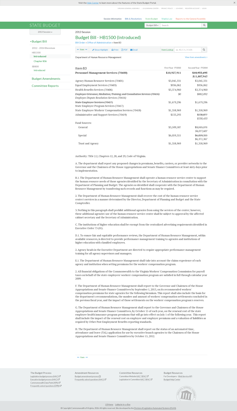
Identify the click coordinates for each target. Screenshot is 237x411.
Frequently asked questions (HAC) (89, 379)
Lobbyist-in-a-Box (122, 404)
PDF (124, 50)
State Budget (151, 19)
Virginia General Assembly (129, 8)
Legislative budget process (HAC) (44, 376)
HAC (138, 376)
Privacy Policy (167, 8)
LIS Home (109, 404)
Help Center (93, 3)
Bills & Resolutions (133, 19)
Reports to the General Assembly (191, 19)
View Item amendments (196, 57)
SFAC (144, 376)
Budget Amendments (46, 78)
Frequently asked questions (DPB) (44, 386)
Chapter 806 (40, 61)
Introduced (40, 56)
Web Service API (185, 376)
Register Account (192, 8)
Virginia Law (166, 19)
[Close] (234, 3)
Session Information (113, 19)
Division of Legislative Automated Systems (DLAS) (155, 408)
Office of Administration (99, 42)
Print (115, 50)
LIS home (179, 8)
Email (134, 50)
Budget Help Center (172, 379)
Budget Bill (152, 25)
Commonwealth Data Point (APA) (44, 382)
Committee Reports (45, 85)
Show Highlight (100, 50)
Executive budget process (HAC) (43, 379)
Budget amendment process (87, 376)
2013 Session (45, 32)
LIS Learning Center (151, 8)
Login (204, 8)
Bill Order (80, 42)
